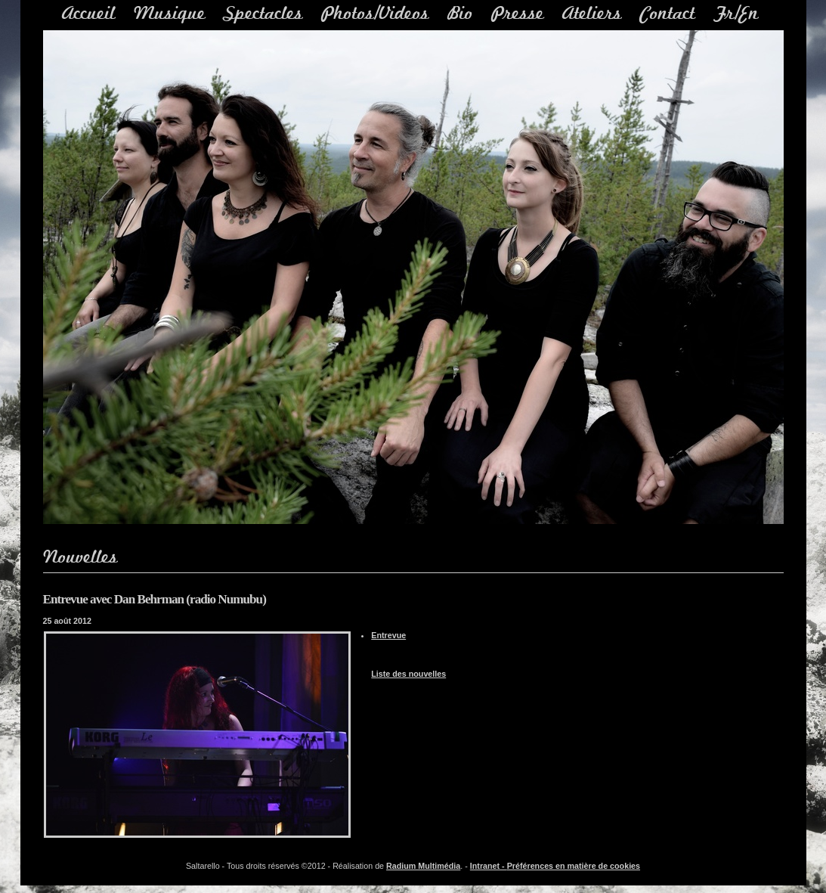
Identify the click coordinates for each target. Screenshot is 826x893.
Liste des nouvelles (408, 673)
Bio (460, 14)
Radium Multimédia (423, 865)
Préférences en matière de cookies (573, 865)
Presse (517, 14)
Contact (667, 14)
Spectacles (263, 14)
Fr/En (736, 14)
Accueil (89, 14)
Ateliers (592, 14)
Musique (170, 14)
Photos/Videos (375, 14)
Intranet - (488, 865)
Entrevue (388, 635)
